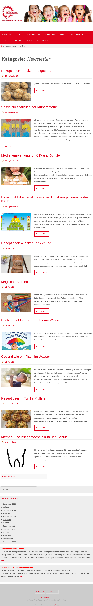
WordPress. (55, 604)
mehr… (3, 560)
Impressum (40, 590)
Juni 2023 (7, 518)
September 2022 (9, 528)
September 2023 (9, 515)
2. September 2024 (12, 402)
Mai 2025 (6, 506)
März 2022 (7, 534)
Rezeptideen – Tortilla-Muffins (23, 397)
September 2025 (9, 503)
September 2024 (9, 509)
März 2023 (7, 522)
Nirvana (47, 604)
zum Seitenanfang (46, 596)
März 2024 (7, 512)
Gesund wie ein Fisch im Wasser (25, 356)
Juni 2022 (7, 531)
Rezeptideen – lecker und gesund (26, 71)
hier (21, 575)
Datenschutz (52, 590)
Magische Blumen (14, 281)
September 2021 (9, 541)
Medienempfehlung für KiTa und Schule (30, 155)
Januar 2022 (8, 538)
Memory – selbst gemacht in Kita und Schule (34, 436)
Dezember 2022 (9, 525)
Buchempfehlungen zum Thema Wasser (31, 319)
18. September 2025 (13, 76)
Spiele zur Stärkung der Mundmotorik (29, 107)
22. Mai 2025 (10, 248)
